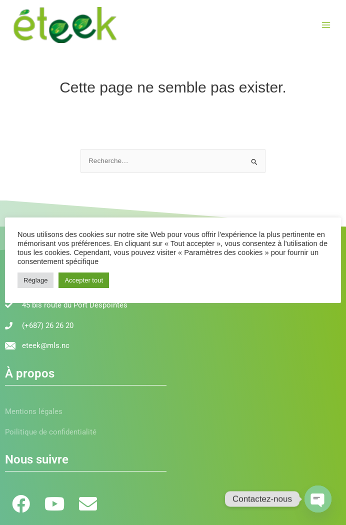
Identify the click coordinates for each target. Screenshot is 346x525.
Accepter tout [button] (83, 280)
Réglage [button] (36, 280)
